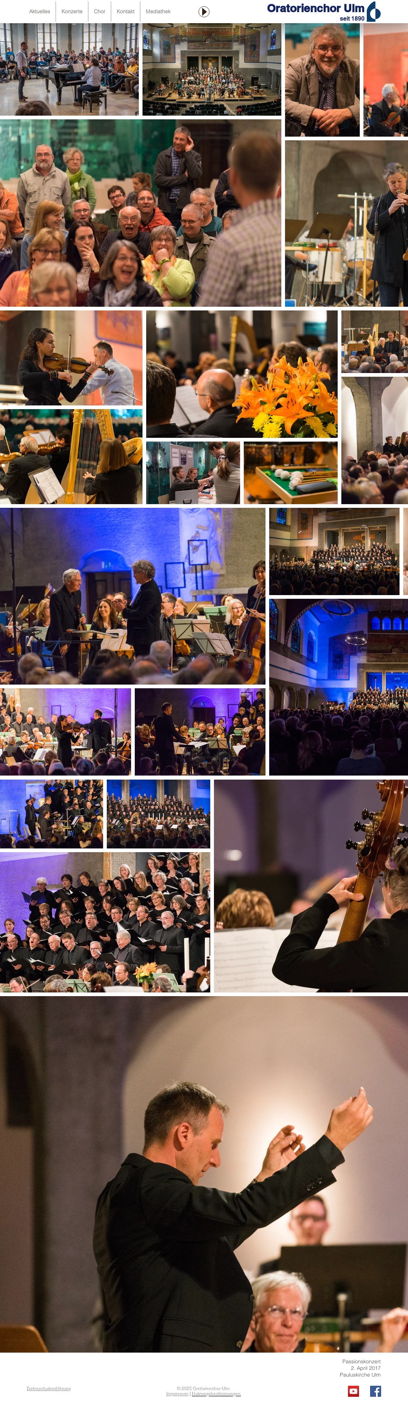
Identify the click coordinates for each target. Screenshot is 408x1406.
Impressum (178, 1394)
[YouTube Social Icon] (353, 1391)
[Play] (204, 12)
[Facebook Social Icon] (375, 1391)
